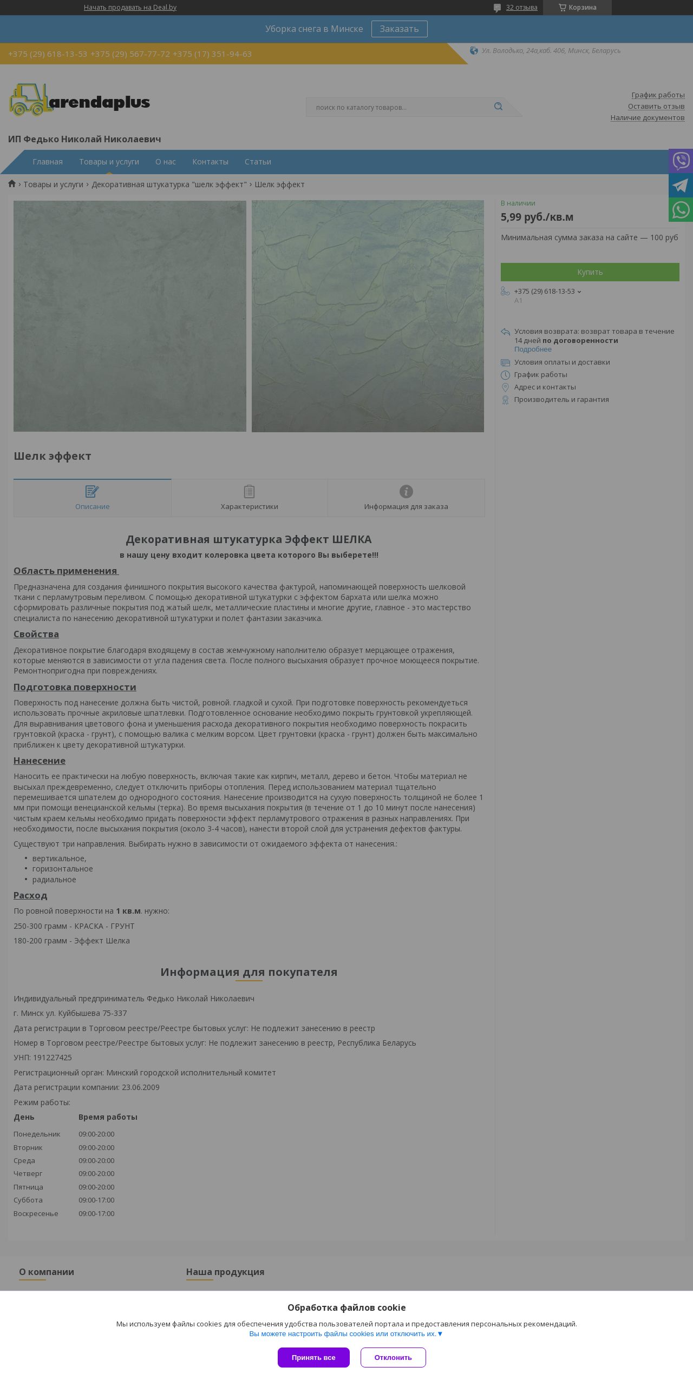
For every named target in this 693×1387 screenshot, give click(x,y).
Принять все (314, 1357)
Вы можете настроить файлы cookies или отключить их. (342, 1334)
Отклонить (393, 1357)
